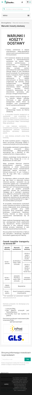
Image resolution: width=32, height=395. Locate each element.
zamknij (6, 384)
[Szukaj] (16, 9)
